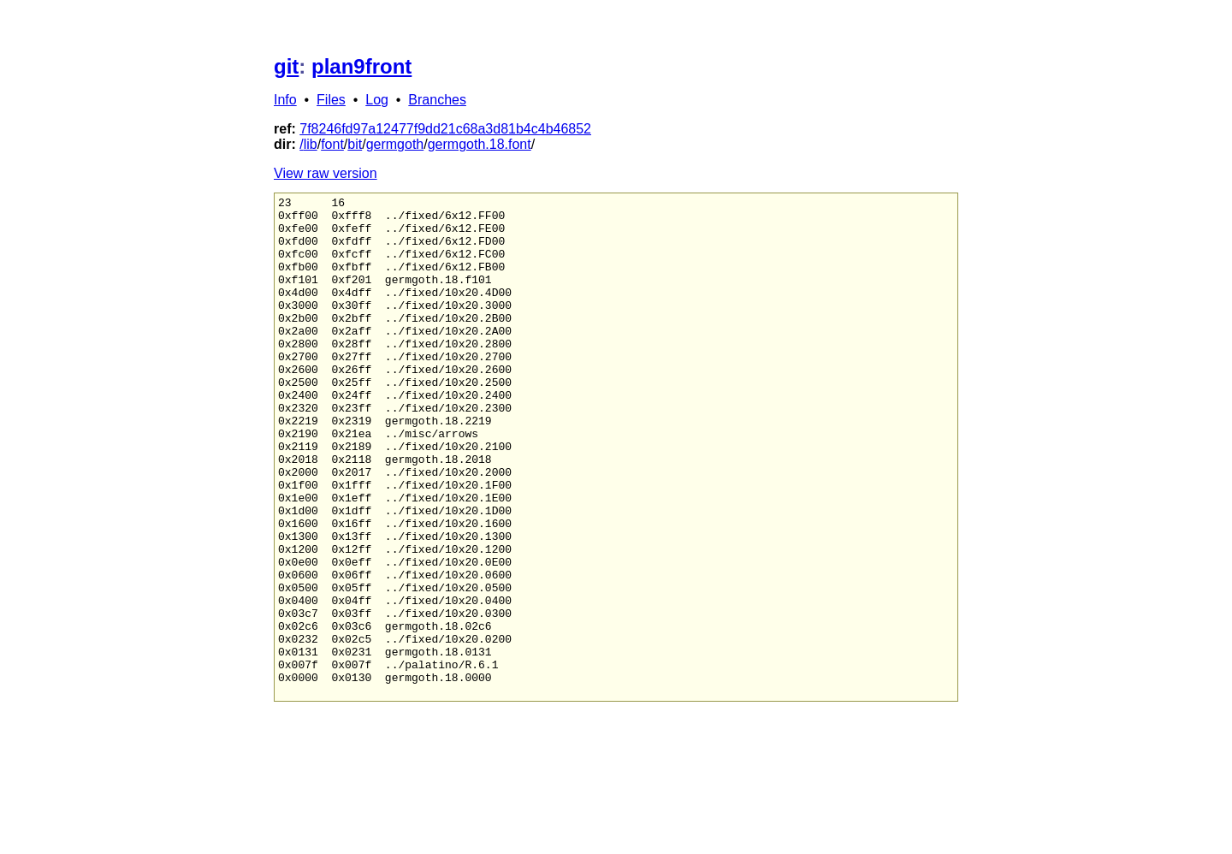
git (286, 66)
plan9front (361, 66)
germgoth (395, 144)
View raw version (325, 173)
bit (354, 144)
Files (331, 99)
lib (310, 144)
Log (376, 99)
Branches (437, 99)
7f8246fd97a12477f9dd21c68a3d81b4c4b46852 (445, 129)
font (332, 144)
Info (285, 99)
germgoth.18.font (479, 144)
